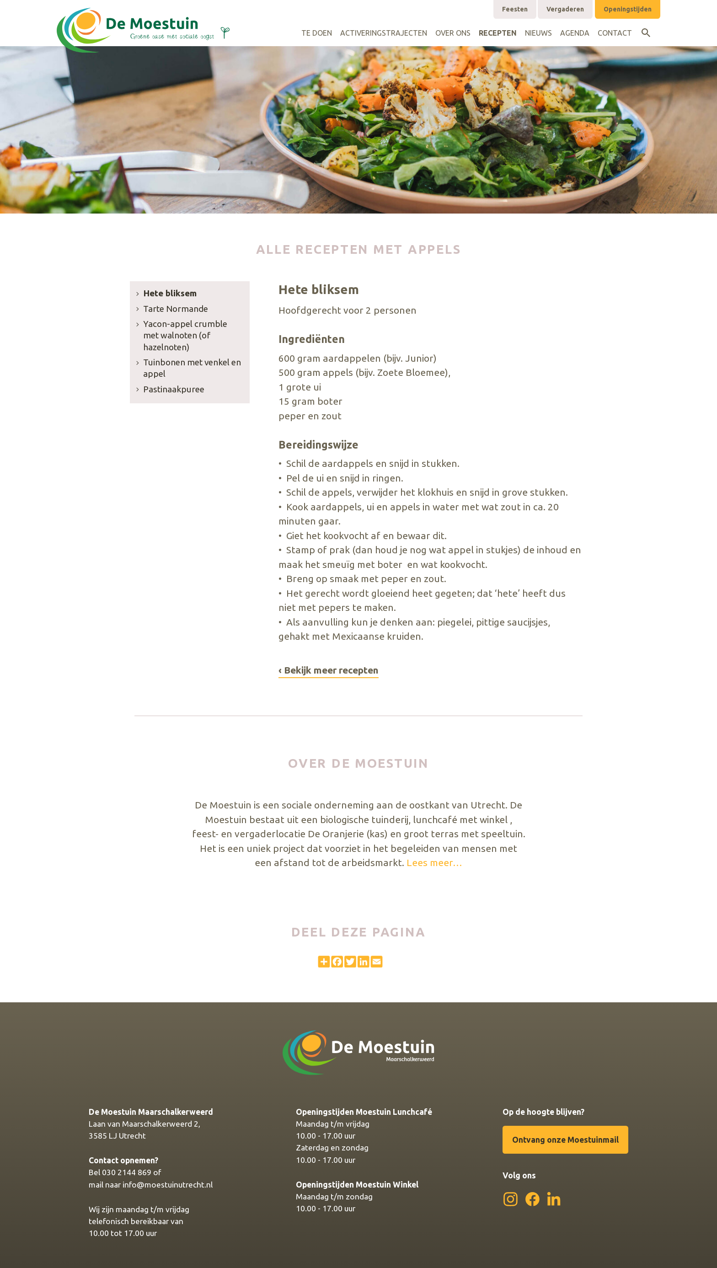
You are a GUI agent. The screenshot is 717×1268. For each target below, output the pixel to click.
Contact (615, 33)
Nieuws (538, 33)
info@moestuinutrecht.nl (168, 1184)
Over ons (453, 33)
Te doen (316, 33)
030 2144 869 (126, 1172)
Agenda (574, 33)
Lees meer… (434, 862)
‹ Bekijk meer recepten (328, 669)
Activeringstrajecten (383, 33)
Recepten (498, 33)
